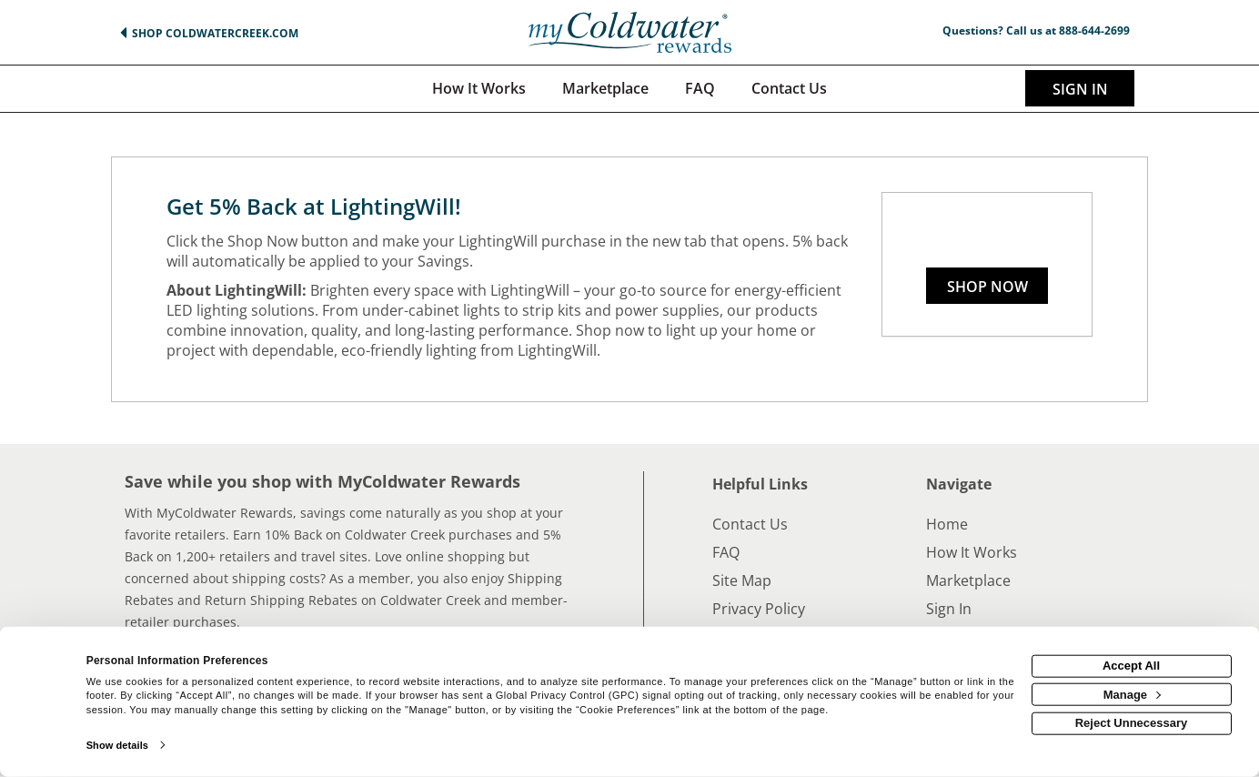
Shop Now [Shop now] (987, 287)
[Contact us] (789, 89)
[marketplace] (605, 89)
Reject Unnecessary (1131, 723)
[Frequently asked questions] (700, 89)
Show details (117, 745)
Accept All (1131, 665)
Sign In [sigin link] (1080, 89)
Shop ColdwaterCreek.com (215, 33)
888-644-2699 (1094, 30)
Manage (1132, 694)
